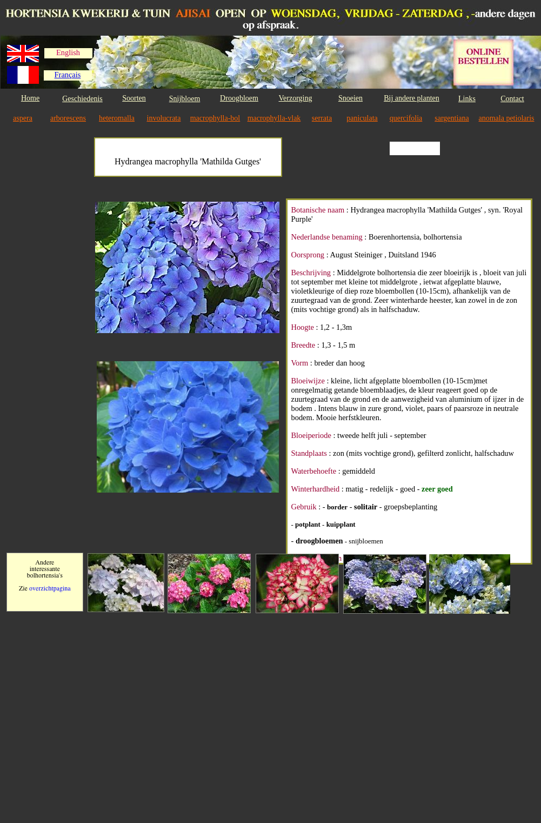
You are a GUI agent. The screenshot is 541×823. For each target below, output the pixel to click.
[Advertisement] (49, 363)
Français (68, 74)
